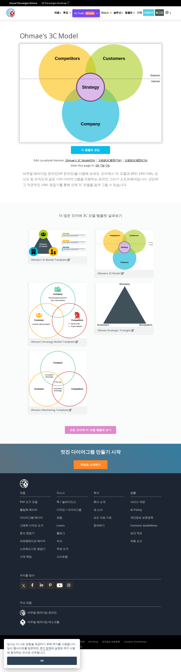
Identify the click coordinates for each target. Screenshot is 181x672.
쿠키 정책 (45, 648)
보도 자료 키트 (103, 517)
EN (97, 165)
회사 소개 (99, 502)
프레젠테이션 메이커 (32, 541)
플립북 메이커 (28, 510)
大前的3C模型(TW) (109, 160)
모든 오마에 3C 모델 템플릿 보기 (90, 430)
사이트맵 (62, 557)
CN (107, 165)
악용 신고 (136, 541)
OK (42, 660)
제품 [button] (57, 12)
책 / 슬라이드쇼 (66, 502)
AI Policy (136, 510)
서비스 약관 (137, 502)
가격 (139, 12)
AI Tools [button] (86, 13)
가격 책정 (26, 557)
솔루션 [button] (118, 12)
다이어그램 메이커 (31, 517)
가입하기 (149, 12)
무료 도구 (62, 549)
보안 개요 (136, 533)
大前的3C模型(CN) (136, 160)
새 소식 (98, 510)
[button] (67, 12)
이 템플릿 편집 (90, 150)
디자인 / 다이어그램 (69, 510)
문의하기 (99, 525)
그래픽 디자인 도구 (31, 525)
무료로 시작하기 (91, 465)
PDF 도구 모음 (29, 502)
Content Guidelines (143, 525)
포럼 (59, 517)
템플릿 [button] (130, 12)
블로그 (61, 533)
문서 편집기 (27, 533)
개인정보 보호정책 (141, 517)
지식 (59, 541)
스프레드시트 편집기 (32, 549)
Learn (61, 525)
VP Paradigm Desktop (55, 3)
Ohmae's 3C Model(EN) (80, 160)
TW (102, 165)
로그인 (159, 12)
